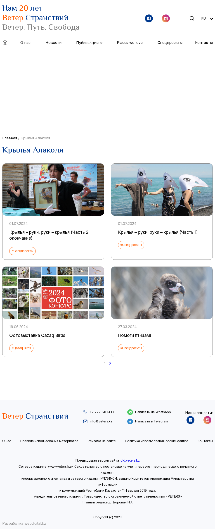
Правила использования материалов (49, 441)
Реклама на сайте (102, 441)
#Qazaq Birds (21, 348)
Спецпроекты (170, 42)
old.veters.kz (130, 460)
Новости (53, 42)
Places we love (130, 42)
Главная (9, 138)
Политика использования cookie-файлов (157, 441)
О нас (25, 42)
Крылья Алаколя (35, 138)
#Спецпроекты (22, 251)
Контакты (204, 42)
